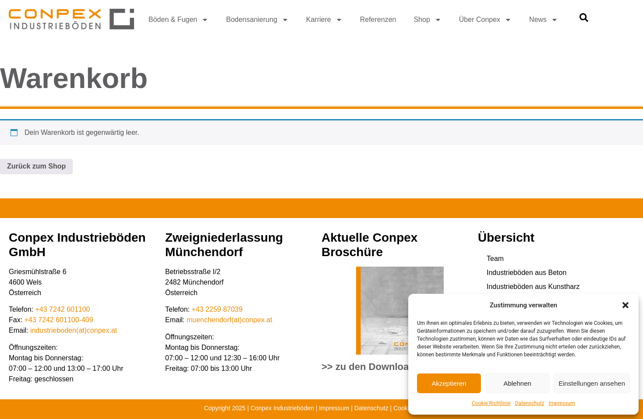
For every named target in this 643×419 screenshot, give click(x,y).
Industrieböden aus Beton (526, 272)
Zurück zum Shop (36, 166)
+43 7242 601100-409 (59, 320)
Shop (427, 20)
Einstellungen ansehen (591, 383)
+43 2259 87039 (217, 309)
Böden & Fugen (178, 20)
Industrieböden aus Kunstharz (533, 286)
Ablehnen (517, 383)
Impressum (562, 403)
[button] (625, 305)
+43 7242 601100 (62, 309)
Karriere (324, 20)
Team (495, 258)
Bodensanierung (257, 20)
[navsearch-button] (584, 19)
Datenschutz (529, 403)
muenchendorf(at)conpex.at (229, 320)
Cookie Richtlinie (491, 403)
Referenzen (378, 19)
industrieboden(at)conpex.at (73, 330)
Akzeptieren (448, 383)
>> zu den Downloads (371, 366)
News (543, 20)
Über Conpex (485, 20)
